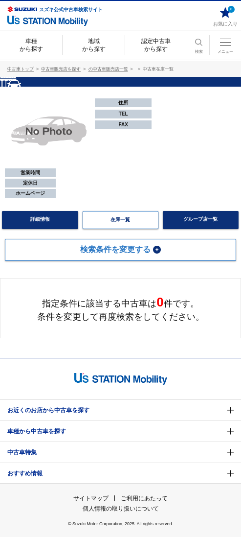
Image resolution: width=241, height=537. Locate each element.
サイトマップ (91, 498)
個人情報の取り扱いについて (121, 508)
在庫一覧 (120, 219)
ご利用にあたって (144, 498)
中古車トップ (20, 69)
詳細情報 (40, 219)
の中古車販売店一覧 (108, 69)
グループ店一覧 (200, 219)
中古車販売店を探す (61, 69)
